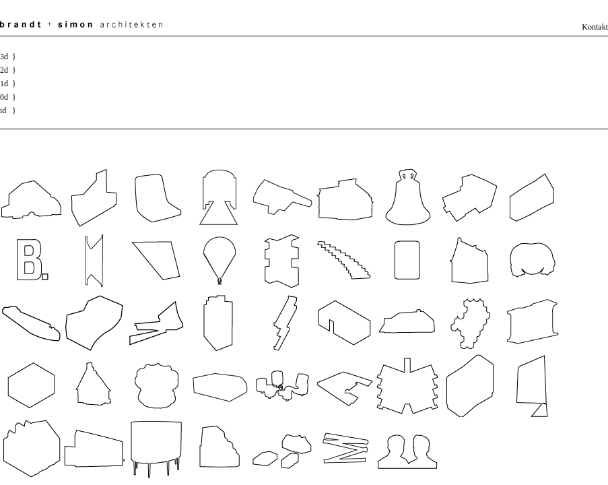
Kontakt (595, 27)
